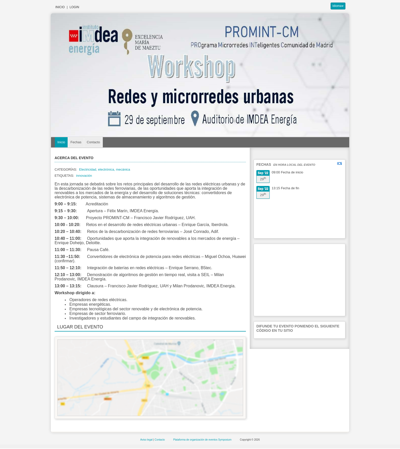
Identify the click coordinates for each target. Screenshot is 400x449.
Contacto (93, 142)
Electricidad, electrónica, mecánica (104, 169)
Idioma (338, 6)
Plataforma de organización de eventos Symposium (202, 439)
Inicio (60, 7)
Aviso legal (146, 439)
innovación (84, 176)
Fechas (75, 142)
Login (74, 7)
